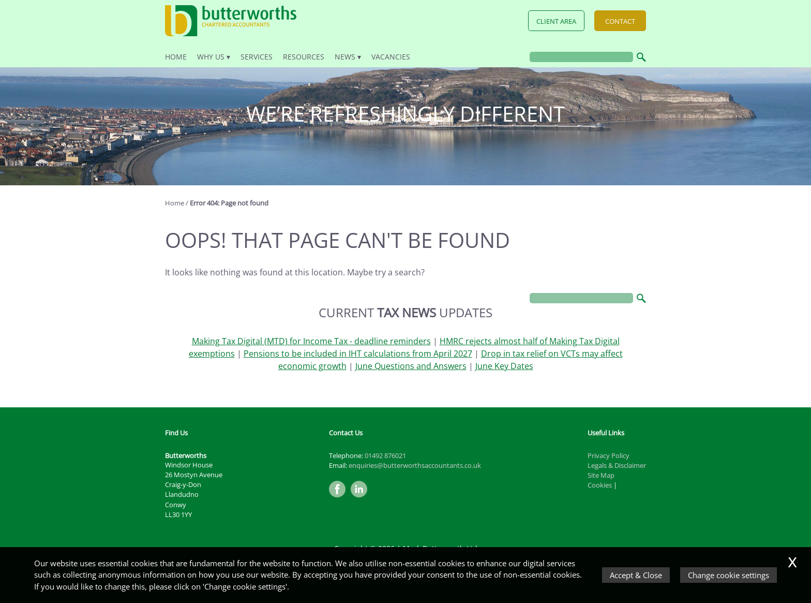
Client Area (556, 21)
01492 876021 (385, 455)
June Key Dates (504, 366)
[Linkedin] (361, 498)
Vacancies (390, 57)
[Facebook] (340, 498)
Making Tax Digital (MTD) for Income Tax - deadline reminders (311, 341)
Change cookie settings (728, 575)
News (345, 57)
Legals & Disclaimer (617, 465)
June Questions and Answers (411, 366)
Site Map (601, 475)
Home (176, 57)
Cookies (600, 485)
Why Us (210, 57)
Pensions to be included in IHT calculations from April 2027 (358, 353)
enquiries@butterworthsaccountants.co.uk (415, 465)
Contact (620, 21)
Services (257, 57)
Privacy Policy (608, 455)
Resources (303, 57)
